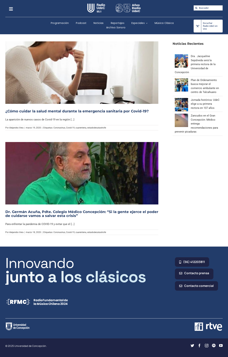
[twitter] (192, 345)
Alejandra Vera (16, 127)
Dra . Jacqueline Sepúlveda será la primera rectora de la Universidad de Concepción (195, 64)
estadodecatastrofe (96, 127)
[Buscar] (196, 8)
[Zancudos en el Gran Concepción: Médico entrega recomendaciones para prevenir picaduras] (181, 115)
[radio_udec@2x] (96, 4)
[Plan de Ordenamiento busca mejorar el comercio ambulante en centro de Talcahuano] (181, 80)
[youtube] (221, 345)
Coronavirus (59, 127)
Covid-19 (70, 127)
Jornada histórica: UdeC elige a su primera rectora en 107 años (205, 104)
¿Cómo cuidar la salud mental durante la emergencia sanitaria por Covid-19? (77, 111)
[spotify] (214, 345)
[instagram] (206, 345)
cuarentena (81, 127)
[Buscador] (208, 8)
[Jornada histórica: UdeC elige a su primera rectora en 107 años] (181, 100)
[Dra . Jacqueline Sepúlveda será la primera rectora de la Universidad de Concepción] (181, 56)
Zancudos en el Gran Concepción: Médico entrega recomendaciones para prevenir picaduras (196, 123)
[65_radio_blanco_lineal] (128, 4)
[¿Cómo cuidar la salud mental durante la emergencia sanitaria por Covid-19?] (81, 72)
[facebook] (199, 345)
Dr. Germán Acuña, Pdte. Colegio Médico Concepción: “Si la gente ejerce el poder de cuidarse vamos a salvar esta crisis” (81, 214)
